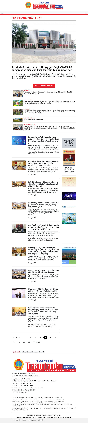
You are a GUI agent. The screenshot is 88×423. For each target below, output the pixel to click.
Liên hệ (40, 420)
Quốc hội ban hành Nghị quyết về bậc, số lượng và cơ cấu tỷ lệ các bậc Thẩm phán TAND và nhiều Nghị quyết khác (43, 311)
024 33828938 (32, 390)
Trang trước (17, 337)
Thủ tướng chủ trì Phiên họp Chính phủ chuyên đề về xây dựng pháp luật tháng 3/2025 (43, 205)
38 (29, 342)
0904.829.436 (58, 397)
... (19, 342)
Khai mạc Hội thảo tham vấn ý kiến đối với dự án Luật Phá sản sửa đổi (43, 290)
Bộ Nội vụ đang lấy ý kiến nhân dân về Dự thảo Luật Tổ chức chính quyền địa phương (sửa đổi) (43, 163)
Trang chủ (16, 420)
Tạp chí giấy (32, 420)
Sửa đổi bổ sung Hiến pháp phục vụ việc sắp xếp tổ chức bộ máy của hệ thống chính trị (43, 184)
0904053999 (18, 406)
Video (24, 420)
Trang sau (36, 342)
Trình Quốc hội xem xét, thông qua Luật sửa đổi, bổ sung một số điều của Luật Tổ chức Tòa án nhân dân (42, 68)
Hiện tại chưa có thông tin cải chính (33, 352)
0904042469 (20, 390)
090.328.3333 (60, 400)
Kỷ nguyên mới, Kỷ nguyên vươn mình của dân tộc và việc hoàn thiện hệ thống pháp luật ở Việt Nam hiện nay (43, 140)
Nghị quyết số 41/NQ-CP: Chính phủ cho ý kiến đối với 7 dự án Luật (43, 271)
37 (24, 342)
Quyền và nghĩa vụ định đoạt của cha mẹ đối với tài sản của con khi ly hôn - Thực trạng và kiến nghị (43, 227)
